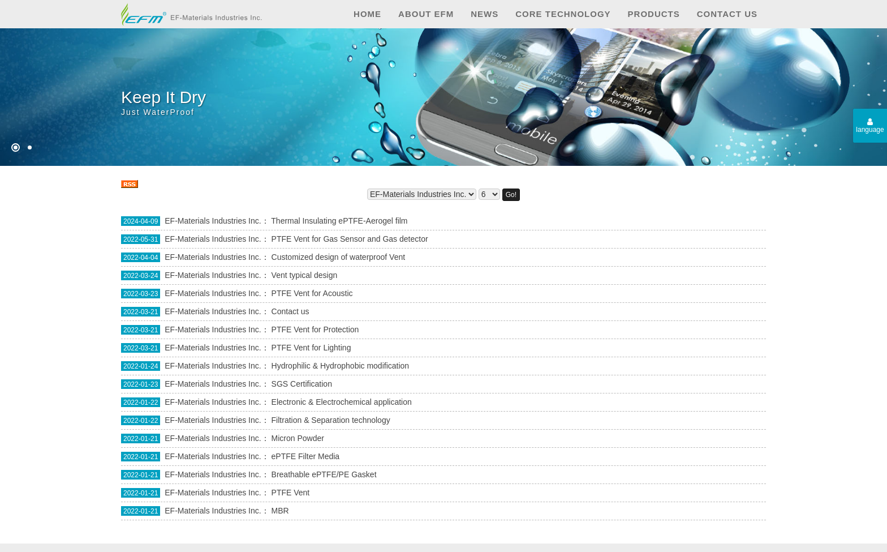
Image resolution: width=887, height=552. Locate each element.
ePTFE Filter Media (306, 456)
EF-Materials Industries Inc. (213, 220)
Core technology (562, 14)
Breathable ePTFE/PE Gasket (324, 474)
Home (367, 14)
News (484, 14)
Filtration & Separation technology (331, 420)
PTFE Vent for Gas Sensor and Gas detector (350, 238)
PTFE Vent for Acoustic (312, 293)
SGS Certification (302, 383)
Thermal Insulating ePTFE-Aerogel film (339, 220)
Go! (511, 195)
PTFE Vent (291, 492)
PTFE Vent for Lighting (311, 347)
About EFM (426, 14)
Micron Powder (298, 438)
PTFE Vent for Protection (315, 329)
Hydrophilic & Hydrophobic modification (341, 365)
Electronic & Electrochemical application (342, 401)
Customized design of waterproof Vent (339, 257)
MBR (280, 510)
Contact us (727, 14)
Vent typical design (305, 275)
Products (654, 14)
